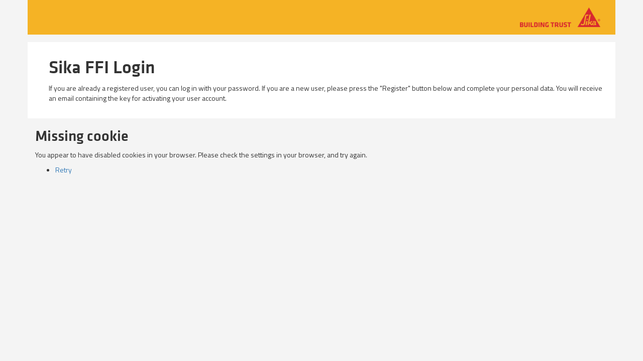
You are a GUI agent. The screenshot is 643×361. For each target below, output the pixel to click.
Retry (63, 169)
